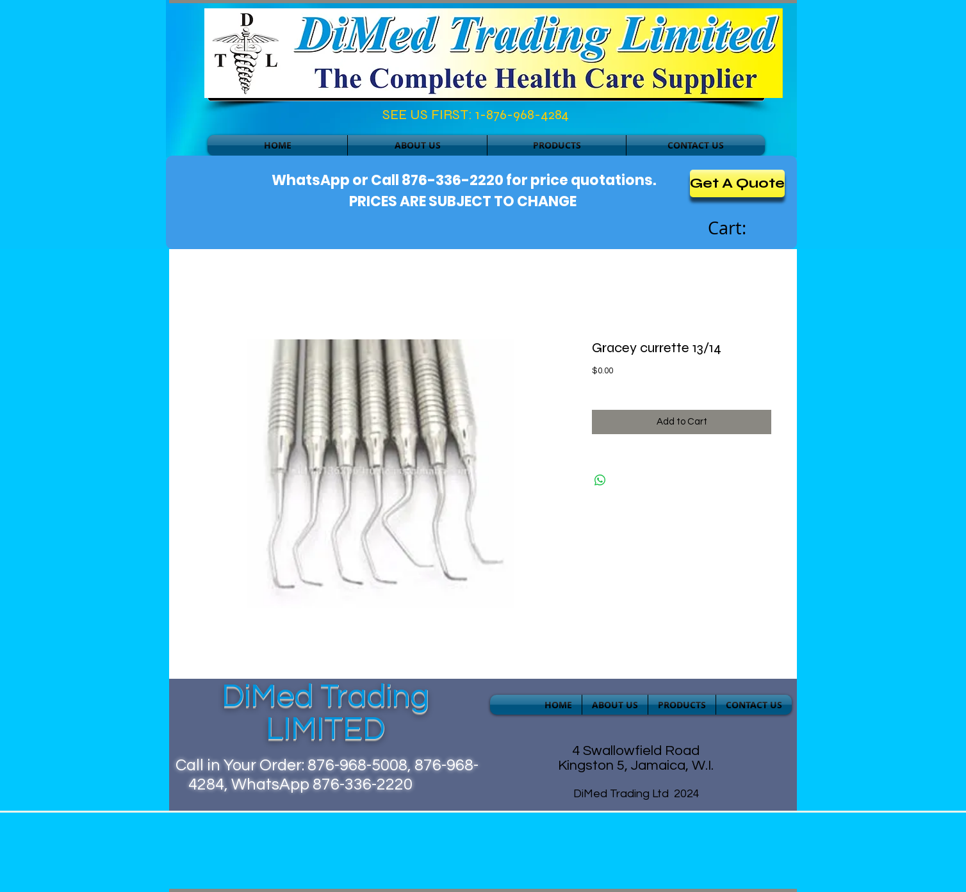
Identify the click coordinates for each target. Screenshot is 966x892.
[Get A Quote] (737, 183)
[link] (741, 228)
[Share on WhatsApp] (600, 480)
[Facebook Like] (263, 117)
